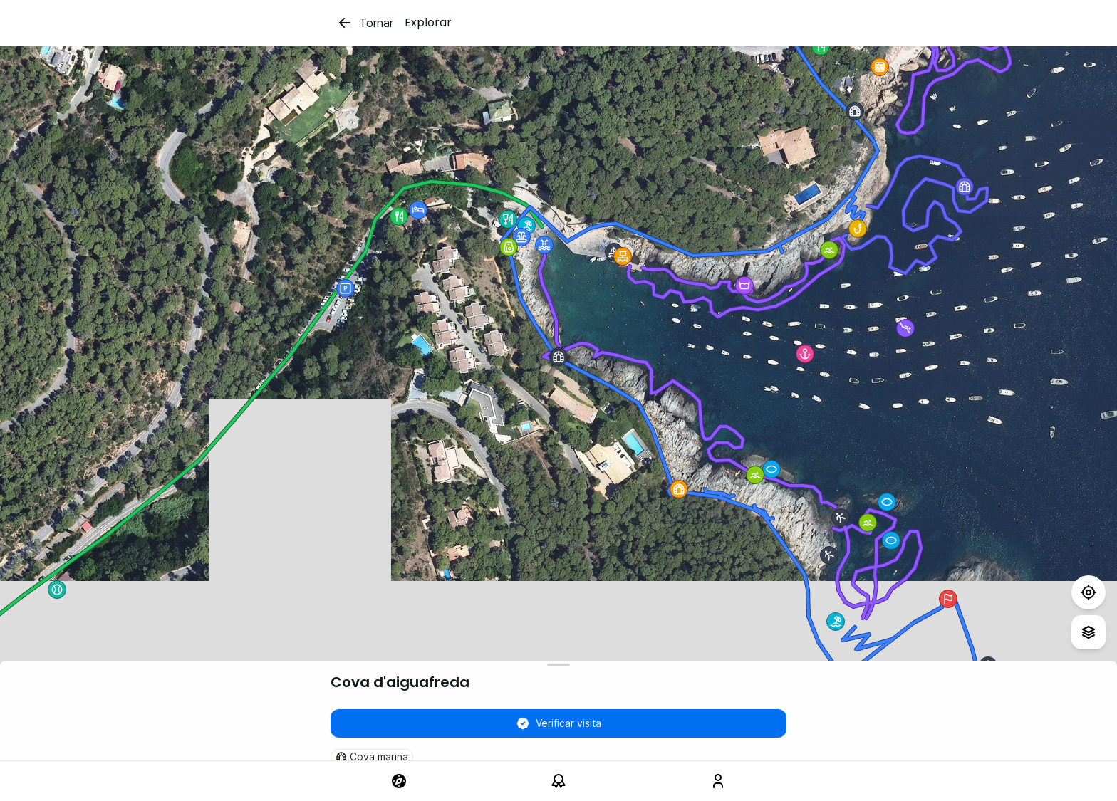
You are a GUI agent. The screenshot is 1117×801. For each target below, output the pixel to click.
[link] (399, 781)
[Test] (1088, 592)
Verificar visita (558, 723)
